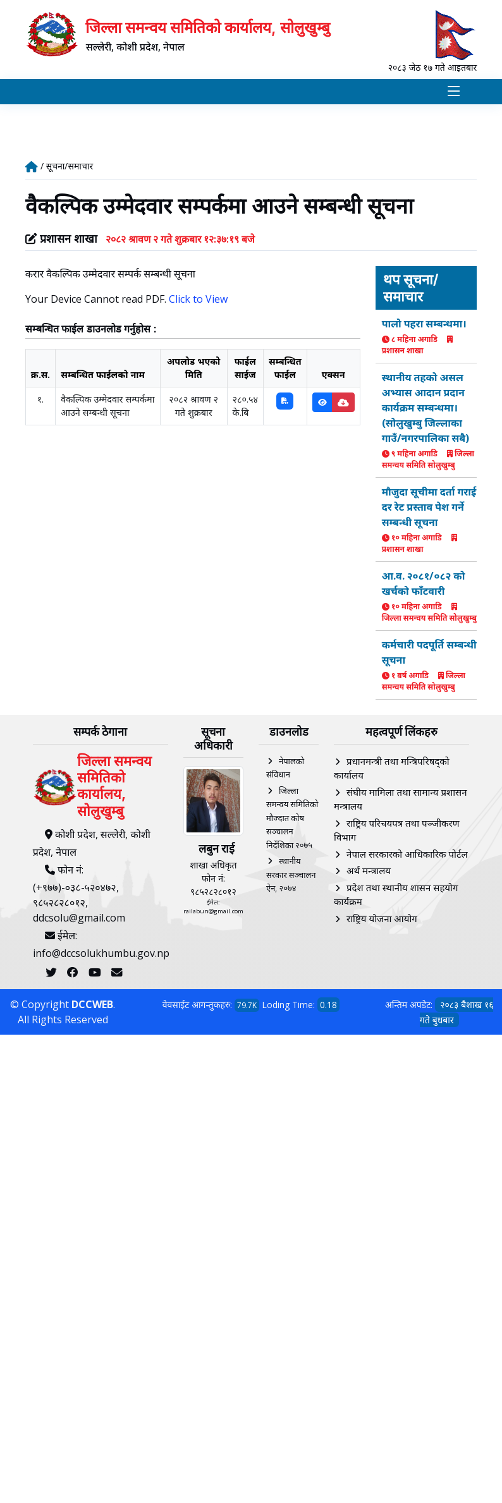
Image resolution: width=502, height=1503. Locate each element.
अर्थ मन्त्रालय (368, 871)
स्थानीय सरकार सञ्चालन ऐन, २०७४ (291, 875)
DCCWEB (92, 1006)
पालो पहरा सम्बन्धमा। (424, 325)
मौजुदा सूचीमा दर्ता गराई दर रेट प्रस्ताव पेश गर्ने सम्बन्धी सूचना (429, 508)
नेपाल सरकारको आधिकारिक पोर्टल (407, 855)
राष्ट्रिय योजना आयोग (381, 919)
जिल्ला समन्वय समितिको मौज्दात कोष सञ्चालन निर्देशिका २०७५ (292, 819)
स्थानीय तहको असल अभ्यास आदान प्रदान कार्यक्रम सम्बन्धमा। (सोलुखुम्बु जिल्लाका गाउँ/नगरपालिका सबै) (425, 409)
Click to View (198, 301)
